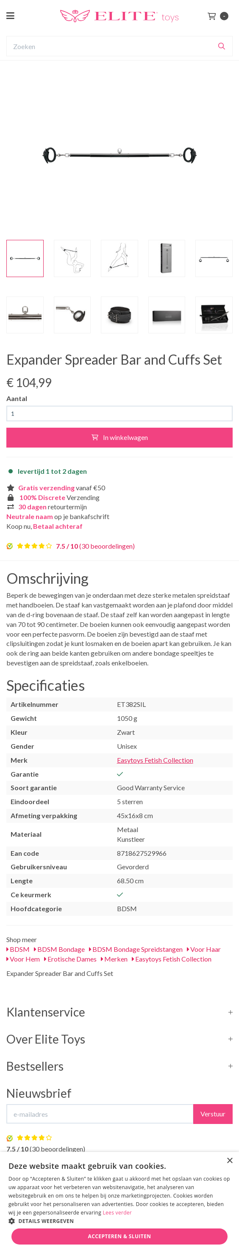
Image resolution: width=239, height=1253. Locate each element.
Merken (114, 959)
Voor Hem (23, 959)
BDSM (18, 949)
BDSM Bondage (59, 949)
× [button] (229, 1161)
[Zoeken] (221, 46)
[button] (119, 1221)
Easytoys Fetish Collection (155, 760)
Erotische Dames (70, 959)
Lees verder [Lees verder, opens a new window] (117, 1212)
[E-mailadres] (100, 1114)
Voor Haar (204, 949)
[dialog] (119, 1202)
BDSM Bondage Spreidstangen (136, 949)
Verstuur (212, 1114)
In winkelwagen (120, 437)
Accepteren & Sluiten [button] (119, 1236)
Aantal (16, 398)
